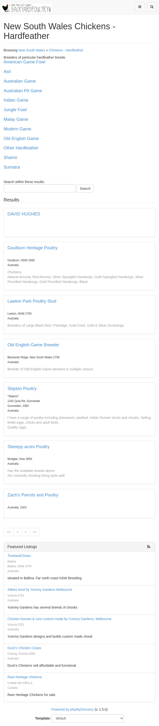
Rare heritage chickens (24, 677)
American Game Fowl (24, 62)
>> (35, 532)
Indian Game (16, 100)
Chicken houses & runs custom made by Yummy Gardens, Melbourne (59, 619)
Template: (43, 718)
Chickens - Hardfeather (66, 50)
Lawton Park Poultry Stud (31, 301)
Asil (7, 71)
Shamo (10, 157)
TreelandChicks (19, 556)
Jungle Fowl (15, 109)
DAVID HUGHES (23, 214)
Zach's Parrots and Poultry (32, 495)
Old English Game (21, 138)
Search (85, 188)
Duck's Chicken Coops (24, 648)
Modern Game (17, 129)
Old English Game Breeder (33, 344)
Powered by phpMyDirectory (72, 709)
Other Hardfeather (21, 148)
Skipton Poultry (22, 388)
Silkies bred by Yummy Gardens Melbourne (39, 590)
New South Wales (31, 50)
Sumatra (12, 167)
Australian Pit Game (23, 90)
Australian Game (20, 81)
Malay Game (16, 119)
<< (9, 532)
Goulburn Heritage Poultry (32, 247)
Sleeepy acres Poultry (28, 446)
